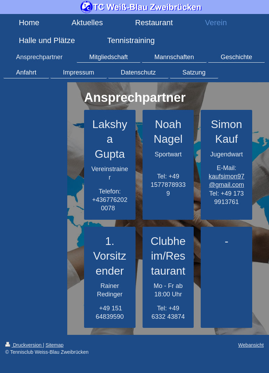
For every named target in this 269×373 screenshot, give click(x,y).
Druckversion (24, 345)
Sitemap (54, 345)
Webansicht (251, 345)
